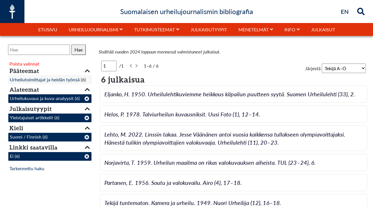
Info (289, 29)
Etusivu (47, 29)
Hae (78, 49)
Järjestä (313, 68)
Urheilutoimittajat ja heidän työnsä (45, 79)
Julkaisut (323, 29)
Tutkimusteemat (154, 29)
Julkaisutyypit (209, 29)
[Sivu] (108, 66)
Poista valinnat (24, 63)
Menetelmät (253, 29)
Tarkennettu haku (26, 168)
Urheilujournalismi (93, 29)
